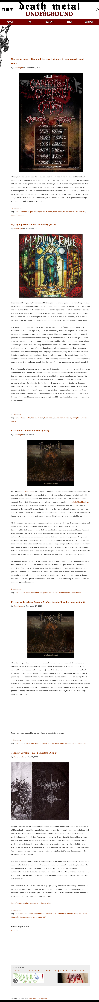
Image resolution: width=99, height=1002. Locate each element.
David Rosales (19, 757)
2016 (18, 212)
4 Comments (16, 740)
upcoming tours (17, 215)
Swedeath (82, 743)
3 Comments (16, 910)
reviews (50, 22)
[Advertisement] (52, 41)
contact (89, 22)
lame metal (57, 212)
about (10, 22)
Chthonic (48, 914)
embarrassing (72, 914)
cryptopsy (38, 212)
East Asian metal (59, 914)
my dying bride (75, 418)
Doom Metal (25, 418)
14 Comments (16, 208)
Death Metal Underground (38, 999)
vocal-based (76, 593)
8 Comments (16, 414)
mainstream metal (70, 212)
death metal (47, 212)
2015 (18, 418)
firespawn (44, 593)
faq (30, 22)
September (29, 491)
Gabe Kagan (18, 68)
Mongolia (15, 917)
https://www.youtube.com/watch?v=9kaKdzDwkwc (31, 903)
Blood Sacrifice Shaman (34, 914)
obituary (82, 212)
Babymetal (20, 914)
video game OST (39, 917)
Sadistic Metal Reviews (80, 502)
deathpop (35, 593)
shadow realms (64, 593)
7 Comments (16, 589)
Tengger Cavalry (26, 917)
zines (69, 22)
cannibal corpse (27, 212)
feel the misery (37, 418)
